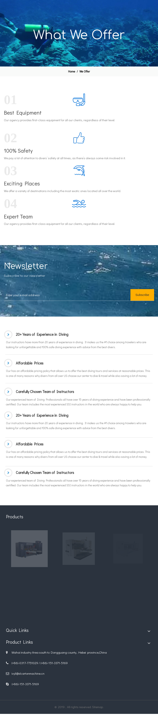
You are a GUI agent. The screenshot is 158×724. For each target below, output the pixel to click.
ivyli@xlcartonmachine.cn (28, 673)
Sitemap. (97, 707)
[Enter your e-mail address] (71, 295)
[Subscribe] (142, 295)
